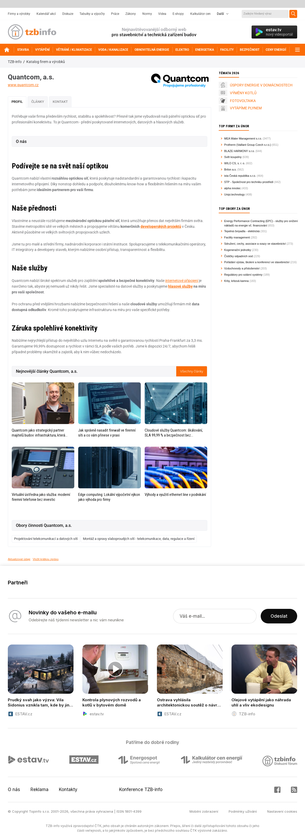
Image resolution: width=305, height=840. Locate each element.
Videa (162, 14)
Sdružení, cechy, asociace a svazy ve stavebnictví (255, 243)
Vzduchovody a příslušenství (242, 268)
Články (37, 102)
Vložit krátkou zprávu (46, 559)
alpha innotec (232, 188)
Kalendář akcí (46, 14)
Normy (147, 14)
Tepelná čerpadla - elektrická (242, 231)
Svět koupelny (233, 157)
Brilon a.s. (230, 169)
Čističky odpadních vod (238, 256)
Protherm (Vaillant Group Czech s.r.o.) (247, 144)
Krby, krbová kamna (236, 280)
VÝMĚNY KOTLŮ (243, 93)
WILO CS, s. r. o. (234, 163)
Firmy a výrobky (19, 14)
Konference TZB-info (140, 789)
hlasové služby (180, 286)
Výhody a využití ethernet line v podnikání (175, 494)
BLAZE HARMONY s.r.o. (239, 151)
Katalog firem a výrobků (45, 62)
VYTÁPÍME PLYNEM (246, 108)
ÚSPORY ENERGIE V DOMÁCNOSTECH (261, 85)
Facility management (237, 237)
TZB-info (15, 62)
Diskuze (67, 14)
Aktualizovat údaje (19, 559)
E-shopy (178, 14)
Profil (17, 102)
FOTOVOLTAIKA (243, 101)
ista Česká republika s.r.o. (240, 175)
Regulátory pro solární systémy (243, 274)
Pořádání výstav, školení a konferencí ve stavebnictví (256, 262)
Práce (115, 14)
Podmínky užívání (243, 811)
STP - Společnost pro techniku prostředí (248, 182)
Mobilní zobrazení (204, 811)
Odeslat (279, 616)
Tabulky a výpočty (92, 14)
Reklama (39, 789)
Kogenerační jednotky (237, 249)
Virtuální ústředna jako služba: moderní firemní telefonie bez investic (41, 497)
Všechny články (191, 371)
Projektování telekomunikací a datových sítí (46, 539)
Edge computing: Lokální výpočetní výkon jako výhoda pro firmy (109, 497)
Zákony (130, 14)
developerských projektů (161, 226)
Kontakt (60, 102)
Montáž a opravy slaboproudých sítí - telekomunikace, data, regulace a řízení (138, 539)
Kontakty (68, 789)
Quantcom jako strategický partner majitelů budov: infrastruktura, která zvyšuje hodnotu (38, 433)
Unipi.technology (234, 194)
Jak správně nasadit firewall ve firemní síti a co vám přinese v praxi (107, 433)
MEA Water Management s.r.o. (243, 138)
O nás (14, 789)
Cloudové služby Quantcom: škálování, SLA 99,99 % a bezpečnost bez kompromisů (174, 433)
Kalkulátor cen (200, 14)
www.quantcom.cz (23, 85)
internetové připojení (181, 281)
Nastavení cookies (282, 811)
